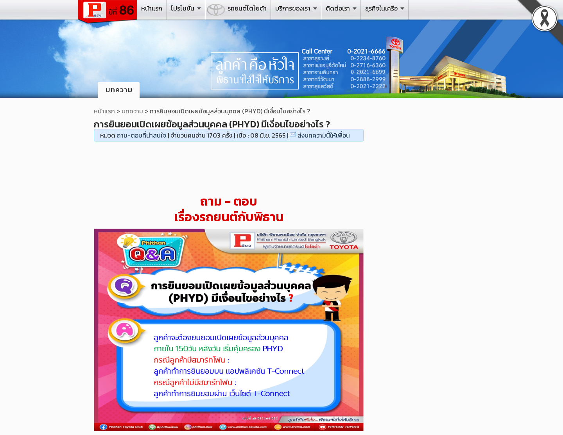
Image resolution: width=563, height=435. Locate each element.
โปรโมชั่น (182, 8)
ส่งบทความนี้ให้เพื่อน (324, 135)
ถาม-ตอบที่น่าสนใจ (141, 135)
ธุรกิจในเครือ (381, 8)
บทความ (132, 111)
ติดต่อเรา (338, 8)
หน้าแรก (151, 8)
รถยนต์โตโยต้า (247, 8)
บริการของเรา (292, 8)
